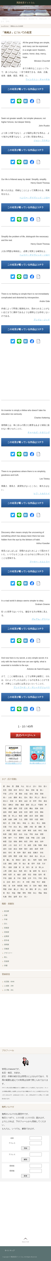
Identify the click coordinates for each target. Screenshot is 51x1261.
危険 (36, 808)
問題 (4, 889)
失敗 (45, 830)
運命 (20, 794)
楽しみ (42, 856)
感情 (15, 808)
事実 (29, 830)
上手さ (10, 794)
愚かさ (44, 797)
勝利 (20, 841)
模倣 (45, 886)
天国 (38, 864)
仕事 (24, 830)
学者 (5, 919)
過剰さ (10, 805)
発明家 (6, 944)
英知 (36, 794)
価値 (22, 805)
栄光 (31, 794)
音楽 (11, 801)
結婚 (10, 819)
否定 (29, 875)
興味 (41, 812)
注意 (4, 864)
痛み (27, 790)
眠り (26, 871)
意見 (4, 790)
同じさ (37, 797)
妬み (15, 871)
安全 (40, 786)
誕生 (24, 860)
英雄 (41, 794)
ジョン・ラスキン (42, 140)
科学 (34, 801)
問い (4, 867)
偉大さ (21, 790)
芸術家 (6, 932)
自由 (36, 834)
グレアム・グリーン (41, 619)
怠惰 (10, 856)
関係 (4, 808)
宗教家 (6, 949)
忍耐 (10, 871)
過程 (27, 805)
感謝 (10, 808)
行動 (13, 823)
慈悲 (15, 834)
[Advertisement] (25, 373)
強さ (24, 864)
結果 (4, 819)
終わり (5, 801)
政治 (15, 849)
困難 (26, 827)
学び (38, 882)
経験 (26, 816)
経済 (31, 816)
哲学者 (6, 940)
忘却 (8, 882)
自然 (34, 830)
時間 (8, 830)
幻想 (36, 819)
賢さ (4, 805)
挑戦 (10, 864)
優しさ (16, 889)
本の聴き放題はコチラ (38, 763)
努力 (28, 867)
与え (22, 786)
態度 (15, 856)
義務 (15, 812)
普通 (24, 878)
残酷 (40, 827)
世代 (10, 853)
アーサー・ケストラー (40, 562)
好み (15, 827)
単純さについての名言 (17, 26)
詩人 (5, 924)
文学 (29, 878)
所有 (31, 841)
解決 (20, 801)
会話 (26, 801)
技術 (41, 808)
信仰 (41, 841)
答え (38, 823)
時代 (40, 830)
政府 (36, 849)
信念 (15, 845)
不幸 (19, 878)
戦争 (19, 853)
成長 (31, 849)
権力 (4, 823)
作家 (5, 915)
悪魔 (17, 786)
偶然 (4, 816)
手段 (31, 834)
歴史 (10, 897)
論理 (15, 897)
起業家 (6, 936)
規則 (4, 812)
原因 (26, 819)
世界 (41, 849)
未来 (13, 886)
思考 (13, 830)
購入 (19, 823)
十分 (15, 838)
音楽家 (6, 961)
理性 (24, 893)
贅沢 (26, 849)
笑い (26, 897)
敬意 (20, 816)
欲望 (45, 889)
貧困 (10, 878)
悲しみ (33, 805)
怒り (45, 786)
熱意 (20, 871)
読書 (15, 867)
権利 (41, 819)
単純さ (18, 860)
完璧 (20, 808)
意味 (32, 790)
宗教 (4, 838)
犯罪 (10, 875)
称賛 (4, 841)
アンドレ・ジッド (42, 320)
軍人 (5, 957)
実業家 (6, 928)
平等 (4, 878)
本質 (28, 882)
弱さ (8, 893)
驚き (31, 797)
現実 (31, 819)
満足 (4, 886)
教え (20, 797)
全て (20, 845)
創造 (29, 853)
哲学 (33, 864)
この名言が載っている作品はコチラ (25, 89)
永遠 (26, 794)
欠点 (20, 819)
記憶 (26, 808)
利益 (13, 893)
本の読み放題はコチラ (13, 763)
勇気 (31, 889)
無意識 (19, 886)
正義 (34, 845)
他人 (36, 856)
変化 (45, 878)
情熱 (15, 841)
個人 (33, 823)
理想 (29, 893)
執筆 (4, 834)
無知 (26, 886)
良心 (34, 893)
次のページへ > (25, 735)
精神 (20, 849)
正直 (38, 838)
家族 (17, 805)
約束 (10, 889)
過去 (45, 801)
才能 (31, 827)
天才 (43, 864)
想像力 (35, 853)
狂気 (36, 812)
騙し (8, 860)
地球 (34, 860)
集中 (10, 838)
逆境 (20, 812)
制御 (40, 845)
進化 (36, 841)
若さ (20, 897)
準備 (32, 838)
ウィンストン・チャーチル (38, 79)
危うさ (28, 786)
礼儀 (4, 897)
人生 (10, 845)
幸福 (24, 823)
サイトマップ (10, 1250)
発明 (4, 875)
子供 (10, 827)
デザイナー (8, 953)
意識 (10, 790)
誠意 (29, 845)
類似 (45, 893)
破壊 (34, 871)
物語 (40, 886)
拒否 (26, 812)
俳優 (5, 965)
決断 (15, 819)
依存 (15, 790)
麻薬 (43, 882)
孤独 (43, 823)
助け (26, 856)
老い (4, 797)
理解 (19, 893)
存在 (41, 853)
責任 (4, 853)
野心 (22, 889)
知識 (40, 860)
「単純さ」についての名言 (16, 8)
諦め (8, 786)
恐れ (26, 797)
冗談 (10, 841)
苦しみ (14, 816)
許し (40, 889)
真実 (4, 845)
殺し (20, 827)
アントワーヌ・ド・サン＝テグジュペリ (32, 687)
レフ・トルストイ (42, 493)
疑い (41, 790)
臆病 (15, 797)
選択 (24, 853)
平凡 (34, 878)
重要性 (21, 838)
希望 (10, 812)
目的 (34, 886)
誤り (34, 786)
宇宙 (4, 794)
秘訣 (19, 875)
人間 (4, 871)
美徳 (34, 875)
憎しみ (41, 867)
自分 (20, 834)
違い (29, 860)
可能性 (40, 805)
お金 (10, 797)
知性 (45, 860)
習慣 (41, 834)
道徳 (10, 867)
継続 (41, 816)
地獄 (19, 830)
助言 (26, 841)
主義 (27, 838)
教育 (31, 812)
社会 (26, 834)
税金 (45, 845)
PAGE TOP (25, 1242)
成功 (4, 849)
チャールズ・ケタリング (39, 432)
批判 (40, 875)
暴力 (13, 882)
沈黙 (15, 864)
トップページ (5, 26)
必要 (24, 875)
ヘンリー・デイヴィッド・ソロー (35, 198)
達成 (31, 856)
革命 (40, 801)
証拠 (43, 838)
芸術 (36, 816)
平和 (40, 878)
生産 (10, 849)
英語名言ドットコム (25, 3)
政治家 (6, 911)
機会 (31, 808)
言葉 (4, 827)
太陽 (20, 856)
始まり (44, 871)
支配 (10, 834)
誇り (19, 882)
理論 (40, 893)
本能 (33, 882)
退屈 (4, 856)
